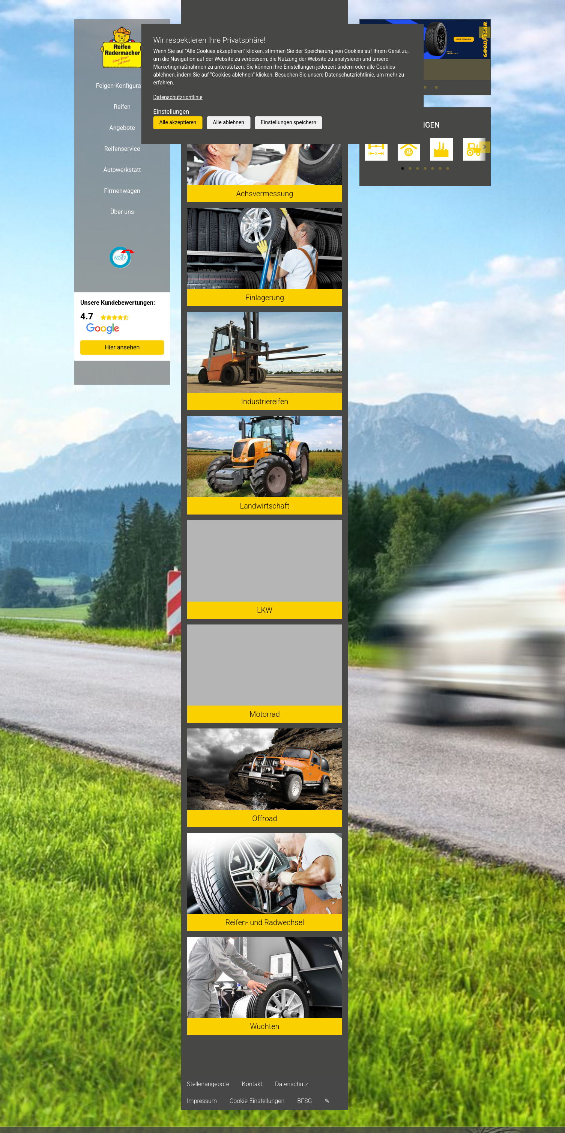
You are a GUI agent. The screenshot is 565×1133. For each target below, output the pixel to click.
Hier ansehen (122, 347)
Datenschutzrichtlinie (178, 97)
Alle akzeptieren (178, 122)
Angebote (122, 127)
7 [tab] (447, 168)
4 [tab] (425, 168)
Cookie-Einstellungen (257, 1100)
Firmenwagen (122, 190)
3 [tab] (436, 87)
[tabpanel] (425, 50)
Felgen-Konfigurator (122, 85)
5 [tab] (432, 168)
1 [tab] (402, 168)
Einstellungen (171, 111)
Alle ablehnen (228, 122)
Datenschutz (291, 1084)
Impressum (202, 1100)
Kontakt (252, 1084)
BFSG (304, 1100)
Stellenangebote (208, 1084)
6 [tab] (440, 168)
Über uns (122, 211)
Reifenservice (122, 148)
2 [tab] (425, 87)
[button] (484, 57)
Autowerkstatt (122, 169)
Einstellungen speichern (288, 122)
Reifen (122, 106)
